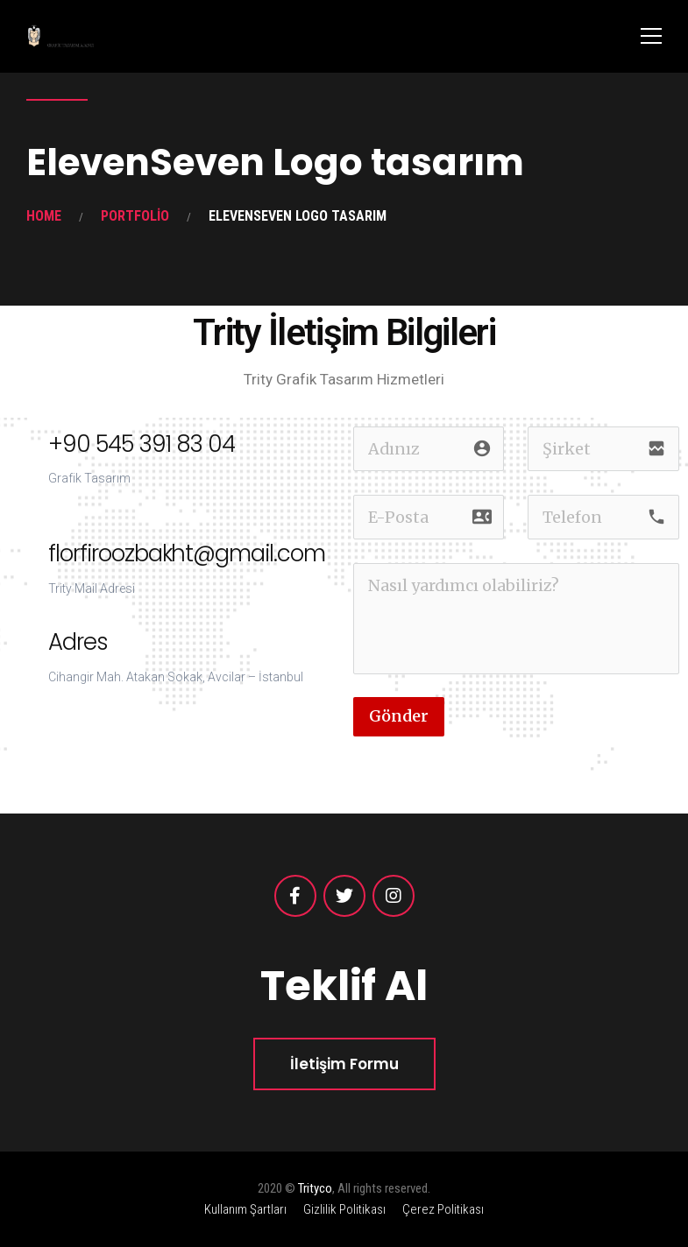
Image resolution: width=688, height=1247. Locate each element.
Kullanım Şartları (245, 1209)
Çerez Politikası (443, 1209)
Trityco (315, 1188)
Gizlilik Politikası (344, 1209)
